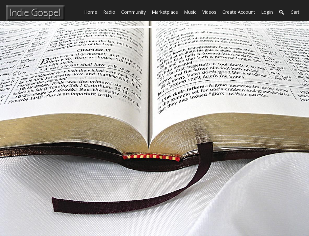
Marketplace (166, 11)
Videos (210, 11)
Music (191, 11)
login (267, 12)
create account (238, 12)
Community (135, 11)
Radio (110, 11)
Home (92, 11)
